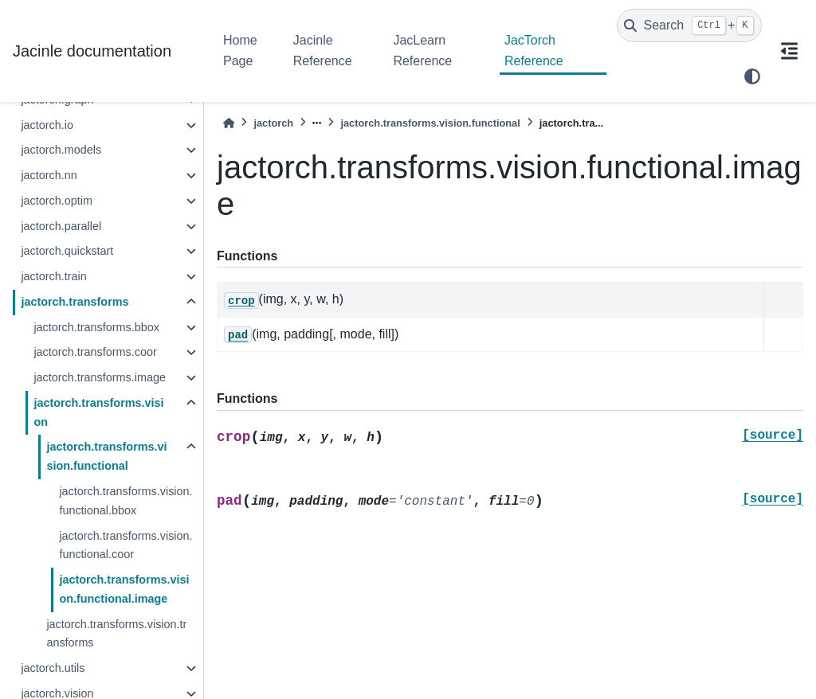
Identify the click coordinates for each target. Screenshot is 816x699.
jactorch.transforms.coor (94, 352)
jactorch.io (47, 125)
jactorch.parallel (61, 226)
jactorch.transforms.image (99, 377)
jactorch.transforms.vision (98, 412)
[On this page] (789, 50)
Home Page (240, 50)
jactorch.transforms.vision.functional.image (124, 589)
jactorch (273, 123)
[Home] (228, 123)
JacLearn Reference (422, 50)
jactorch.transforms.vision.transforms (116, 634)
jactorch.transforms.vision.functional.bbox (125, 501)
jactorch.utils (52, 668)
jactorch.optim (56, 200)
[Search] (689, 25)
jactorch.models (61, 149)
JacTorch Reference (533, 50)
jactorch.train (53, 276)
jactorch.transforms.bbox (96, 327)
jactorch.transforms (74, 301)
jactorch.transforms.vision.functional (106, 456)
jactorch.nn (48, 175)
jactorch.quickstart (67, 250)
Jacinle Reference (322, 50)
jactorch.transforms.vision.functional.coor (125, 545)
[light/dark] (752, 76)
